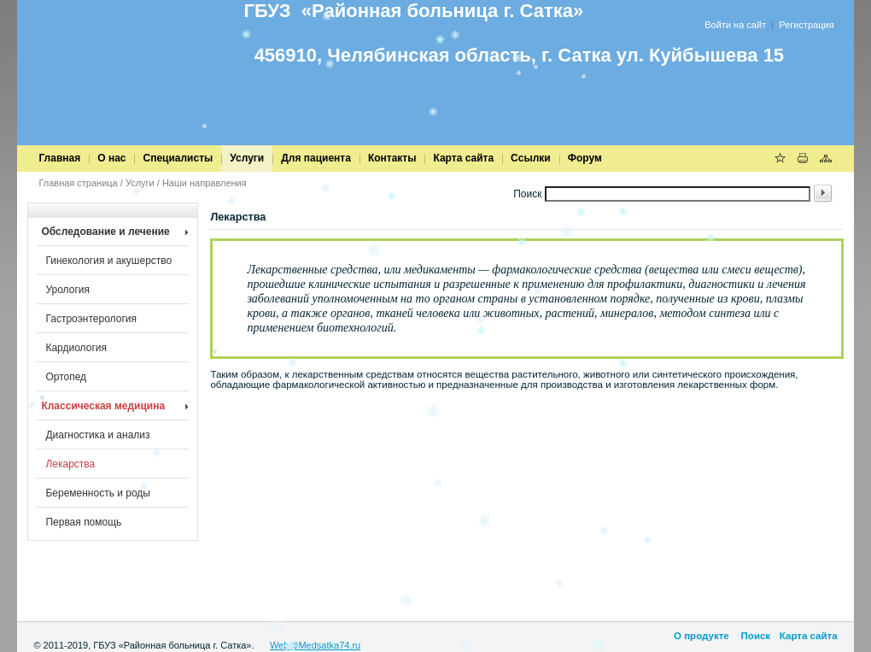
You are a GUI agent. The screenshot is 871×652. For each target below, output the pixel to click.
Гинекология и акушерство (108, 261)
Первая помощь (83, 522)
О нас (111, 158)
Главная (59, 158)
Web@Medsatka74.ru (315, 645)
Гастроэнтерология (91, 319)
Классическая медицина (103, 406)
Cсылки (531, 158)
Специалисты (178, 158)
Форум (585, 158)
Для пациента (316, 158)
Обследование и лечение (105, 232)
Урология (67, 290)
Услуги (247, 158)
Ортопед (65, 377)
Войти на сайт (735, 25)
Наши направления (204, 183)
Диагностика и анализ (97, 435)
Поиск (754, 636)
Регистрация (806, 25)
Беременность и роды (97, 493)
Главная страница (77, 183)
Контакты (392, 158)
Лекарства (70, 464)
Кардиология (76, 348)
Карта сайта (463, 158)
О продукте (701, 636)
